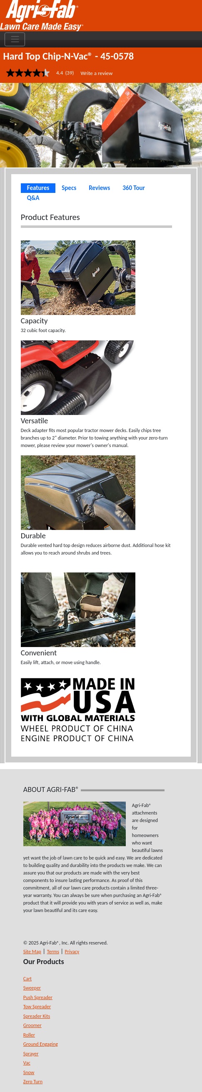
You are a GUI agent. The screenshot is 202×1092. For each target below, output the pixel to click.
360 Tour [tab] (133, 188)
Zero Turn (32, 1082)
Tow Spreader (37, 1007)
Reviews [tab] (99, 188)
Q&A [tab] (33, 198)
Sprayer (31, 1054)
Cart (27, 979)
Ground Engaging (40, 1044)
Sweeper (32, 988)
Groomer (32, 1025)
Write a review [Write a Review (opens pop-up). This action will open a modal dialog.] (96, 73)
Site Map (32, 952)
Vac (26, 1063)
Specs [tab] (69, 188)
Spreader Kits (36, 1016)
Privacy (72, 952)
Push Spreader (37, 997)
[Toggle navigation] (15, 39)
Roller (29, 1035)
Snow (29, 1072)
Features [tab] (38, 188)
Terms (53, 952)
